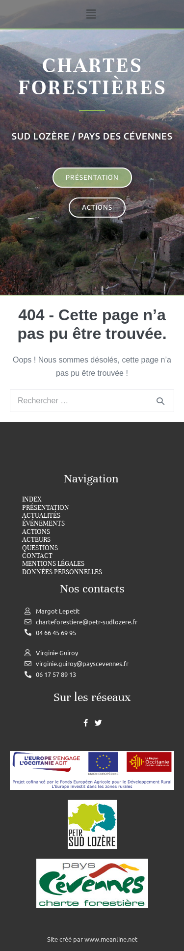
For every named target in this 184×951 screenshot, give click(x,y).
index (31, 499)
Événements (43, 524)
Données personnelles (62, 572)
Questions (40, 548)
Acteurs (36, 540)
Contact (37, 556)
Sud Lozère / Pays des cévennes (92, 136)
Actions (36, 532)
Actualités (41, 516)
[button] (90, 14)
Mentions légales (53, 564)
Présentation (45, 508)
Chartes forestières (92, 76)
